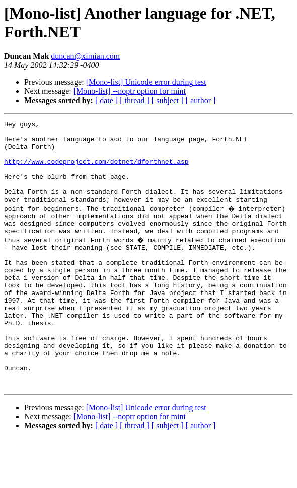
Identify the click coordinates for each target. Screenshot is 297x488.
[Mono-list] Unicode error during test (146, 82)
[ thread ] (135, 100)
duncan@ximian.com (85, 56)
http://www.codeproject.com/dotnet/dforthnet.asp (96, 170)
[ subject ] (168, 100)
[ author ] (201, 100)
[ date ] (106, 100)
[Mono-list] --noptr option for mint (129, 91)
